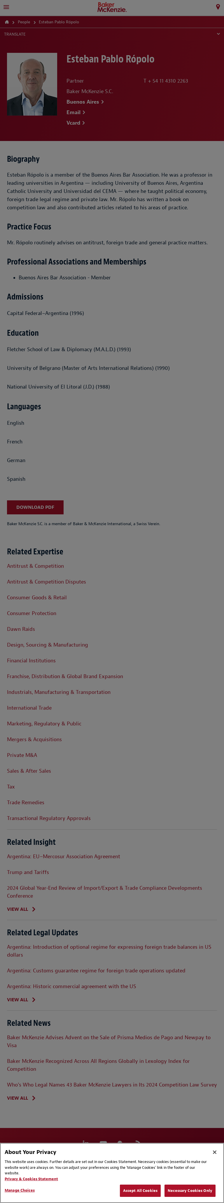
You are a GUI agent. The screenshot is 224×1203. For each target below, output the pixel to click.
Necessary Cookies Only (190, 1190)
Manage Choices (20, 1190)
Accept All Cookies (140, 1190)
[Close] (214, 1152)
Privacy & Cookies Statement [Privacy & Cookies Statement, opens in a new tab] (31, 1178)
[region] (112, 1173)
